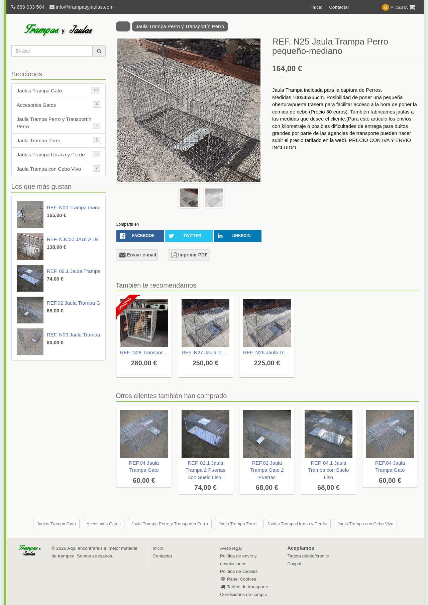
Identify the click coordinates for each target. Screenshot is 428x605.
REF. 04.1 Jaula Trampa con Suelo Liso (328, 470)
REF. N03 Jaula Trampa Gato (79, 334)
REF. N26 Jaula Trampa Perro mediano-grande (267, 352)
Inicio (316, 7)
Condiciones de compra (244, 594)
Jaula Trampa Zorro (58, 140)
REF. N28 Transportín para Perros (144, 352)
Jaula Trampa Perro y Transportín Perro (58, 122)
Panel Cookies (238, 579)
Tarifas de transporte (244, 586)
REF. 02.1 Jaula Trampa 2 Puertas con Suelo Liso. (206, 470)
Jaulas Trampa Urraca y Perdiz (58, 154)
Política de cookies (239, 571)
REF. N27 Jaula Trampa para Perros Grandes (205, 352)
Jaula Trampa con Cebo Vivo (58, 168)
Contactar (339, 7)
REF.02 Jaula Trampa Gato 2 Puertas (88, 303)
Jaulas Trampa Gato (58, 90)
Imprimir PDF (190, 254)
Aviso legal (231, 548)
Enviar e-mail (137, 254)
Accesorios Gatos (58, 104)
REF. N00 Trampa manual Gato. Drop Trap (94, 207)
